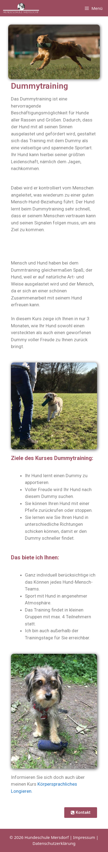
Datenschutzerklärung (54, 843)
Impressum (84, 837)
